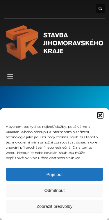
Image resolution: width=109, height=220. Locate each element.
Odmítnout (54, 190)
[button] (100, 115)
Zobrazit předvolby (54, 206)
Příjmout (55, 174)
